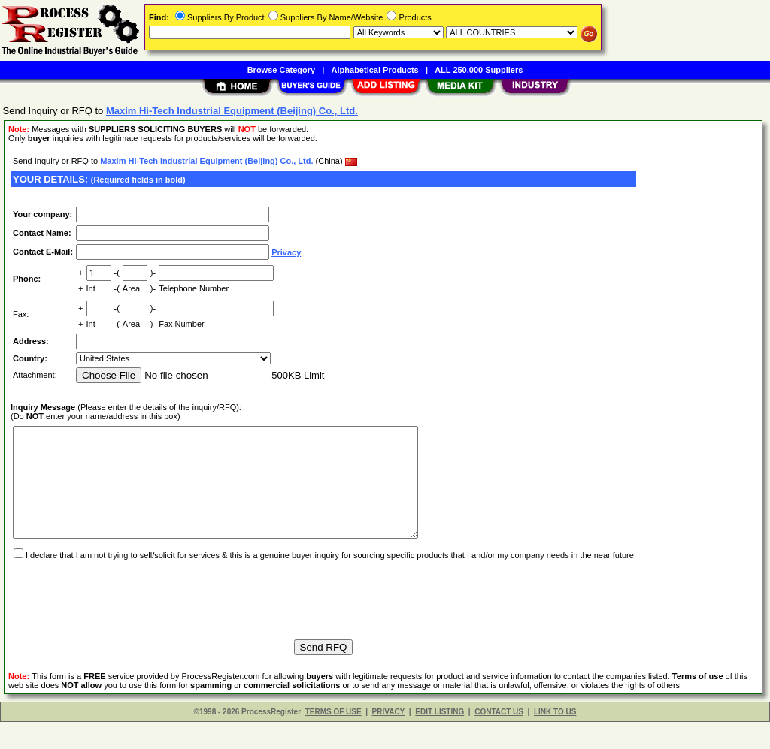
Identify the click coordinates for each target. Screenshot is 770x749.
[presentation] (125, 619)
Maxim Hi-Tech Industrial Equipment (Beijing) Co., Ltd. (206, 160)
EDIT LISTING (439, 739)
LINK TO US (555, 739)
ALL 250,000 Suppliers (479, 69)
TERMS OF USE (333, 739)
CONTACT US (498, 739)
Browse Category (281, 69)
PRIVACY (388, 739)
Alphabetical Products (375, 69)
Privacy (286, 252)
